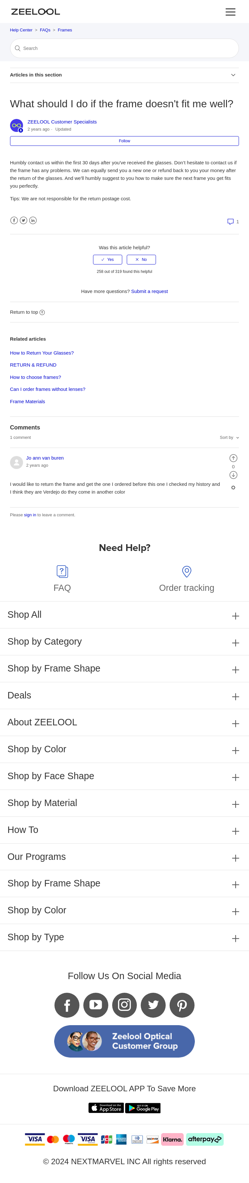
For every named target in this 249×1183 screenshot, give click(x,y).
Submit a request (149, 291)
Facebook (14, 221)
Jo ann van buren (45, 458)
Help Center (21, 30)
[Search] (124, 48)
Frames (65, 30)
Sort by (227, 437)
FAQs (45, 30)
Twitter (23, 221)
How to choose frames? (35, 377)
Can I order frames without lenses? (48, 389)
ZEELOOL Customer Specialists (62, 121)
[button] (230, 11)
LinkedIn (33, 221)
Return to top (27, 312)
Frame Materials (27, 401)
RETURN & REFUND (33, 365)
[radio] (107, 259)
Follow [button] (124, 141)
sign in (30, 514)
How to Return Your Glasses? (42, 353)
